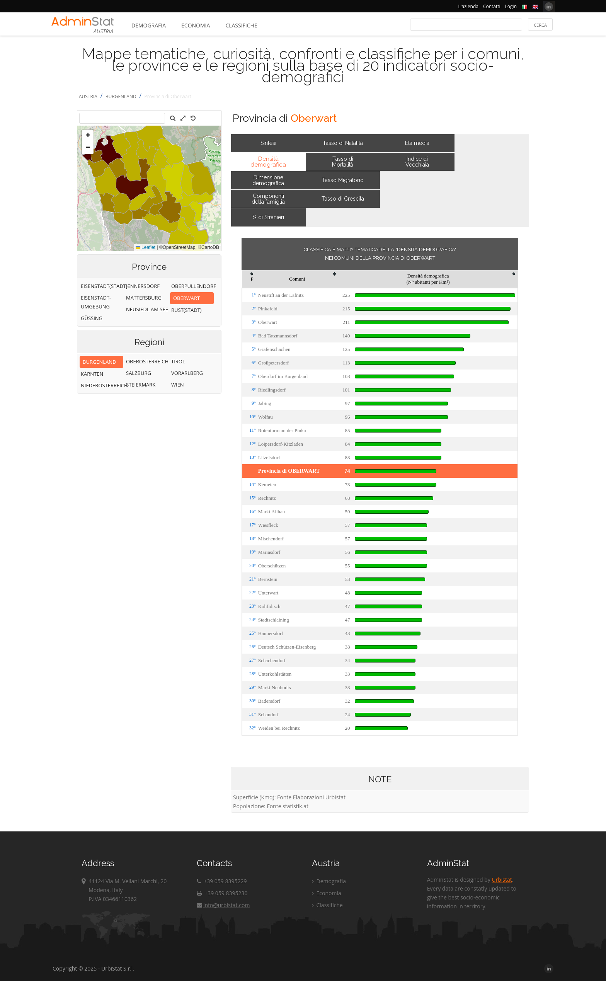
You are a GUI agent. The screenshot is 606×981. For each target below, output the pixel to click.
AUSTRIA (88, 96)
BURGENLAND (121, 96)
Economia (195, 25)
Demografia (148, 25)
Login (511, 6)
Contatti (491, 6)
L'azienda (468, 6)
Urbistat (502, 879)
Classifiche (241, 25)
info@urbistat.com (223, 905)
